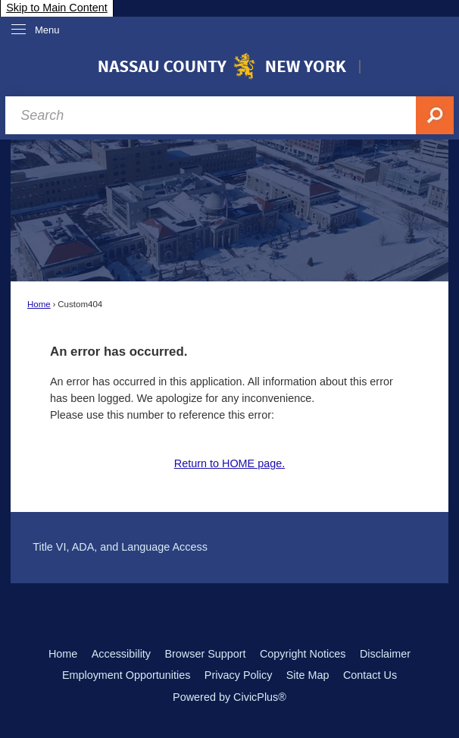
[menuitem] (229, 547)
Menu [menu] (47, 30)
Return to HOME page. (229, 463)
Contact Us (370, 675)
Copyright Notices (303, 654)
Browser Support (204, 654)
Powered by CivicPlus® (229, 697)
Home (39, 304)
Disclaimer (385, 654)
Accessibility (121, 654)
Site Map (307, 675)
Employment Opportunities (126, 675)
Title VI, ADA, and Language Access (120, 547)
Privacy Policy (239, 675)
